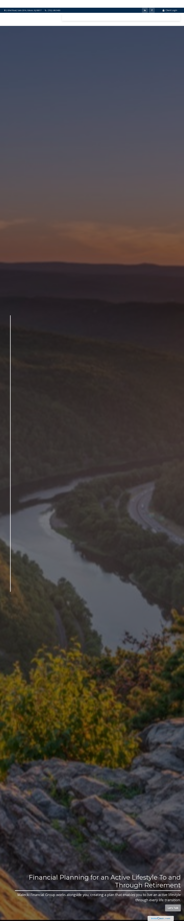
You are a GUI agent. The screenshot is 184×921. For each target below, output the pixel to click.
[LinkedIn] (145, 2)
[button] (67, 9)
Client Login (169, 2)
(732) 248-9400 (52, 2)
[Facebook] (152, 2)
